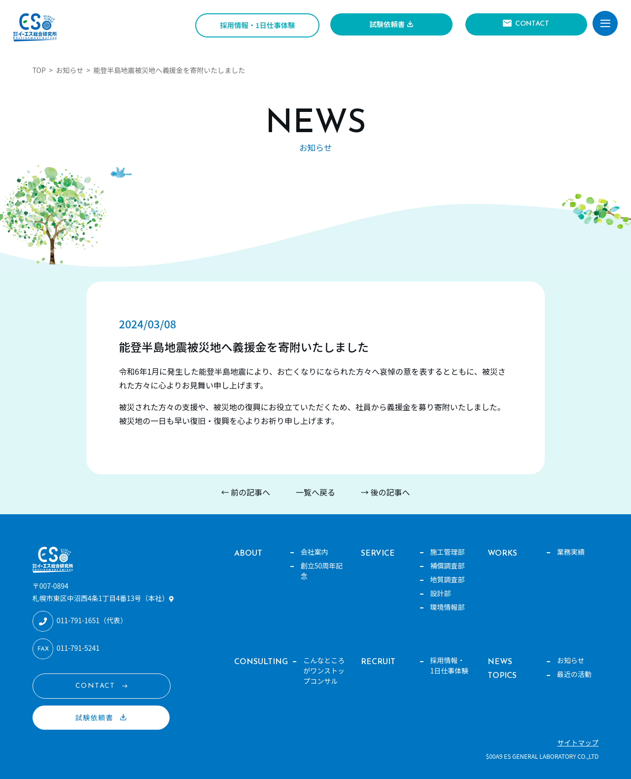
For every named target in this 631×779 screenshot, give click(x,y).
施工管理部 (447, 552)
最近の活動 (574, 674)
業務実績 (571, 552)
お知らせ (69, 70)
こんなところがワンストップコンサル (324, 670)
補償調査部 (447, 565)
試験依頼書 (387, 24)
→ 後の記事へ (385, 492)
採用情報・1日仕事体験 (257, 25)
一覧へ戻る (315, 492)
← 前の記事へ (245, 492)
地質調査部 (447, 579)
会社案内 (314, 552)
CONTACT (532, 24)
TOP (39, 70)
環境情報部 (447, 607)
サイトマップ (577, 742)
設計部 (440, 593)
